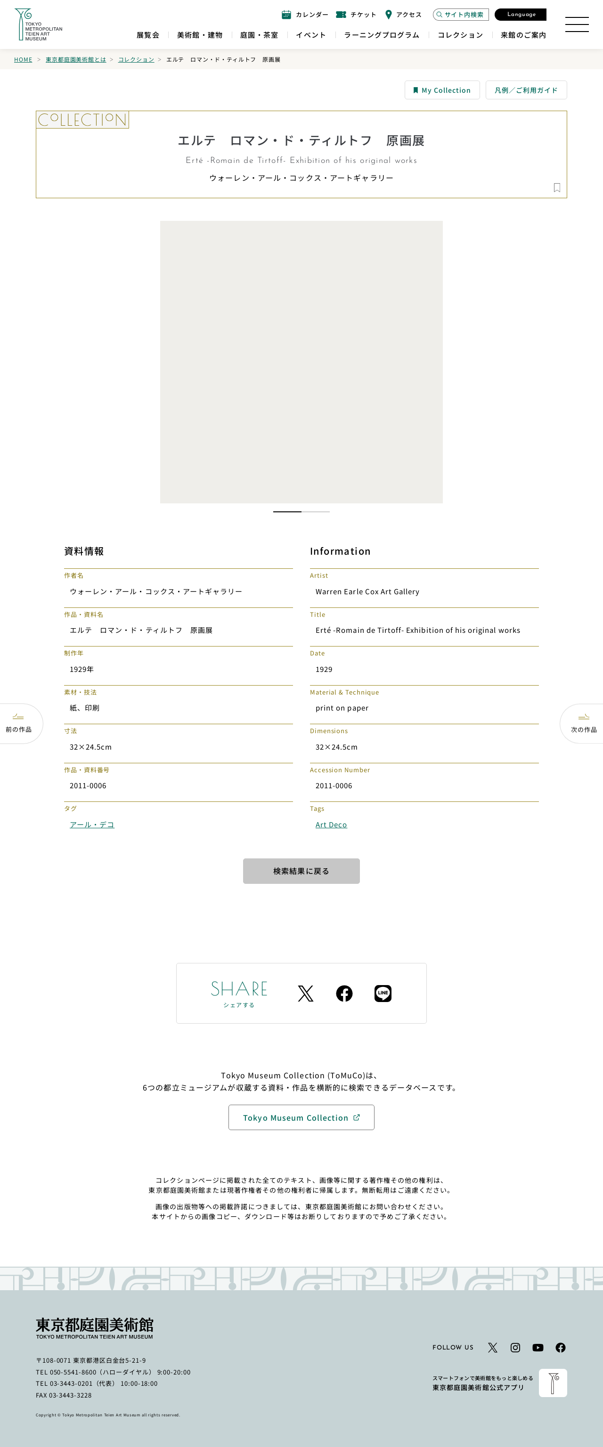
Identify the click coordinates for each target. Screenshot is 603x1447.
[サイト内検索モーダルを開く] (461, 14)
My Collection (442, 90)
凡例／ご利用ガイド (526, 90)
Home (23, 59)
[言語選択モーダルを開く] (520, 14)
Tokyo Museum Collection (296, 1117)
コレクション (136, 59)
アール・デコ (92, 824)
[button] (287, 512)
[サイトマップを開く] (577, 24)
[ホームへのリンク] (38, 24)
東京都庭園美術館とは (76, 59)
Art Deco (331, 824)
